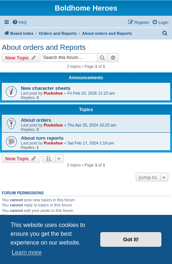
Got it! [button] (131, 239)
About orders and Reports (44, 47)
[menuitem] (19, 22)
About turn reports (42, 138)
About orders (36, 120)
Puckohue (53, 93)
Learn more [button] (27, 252)
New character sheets (46, 88)
